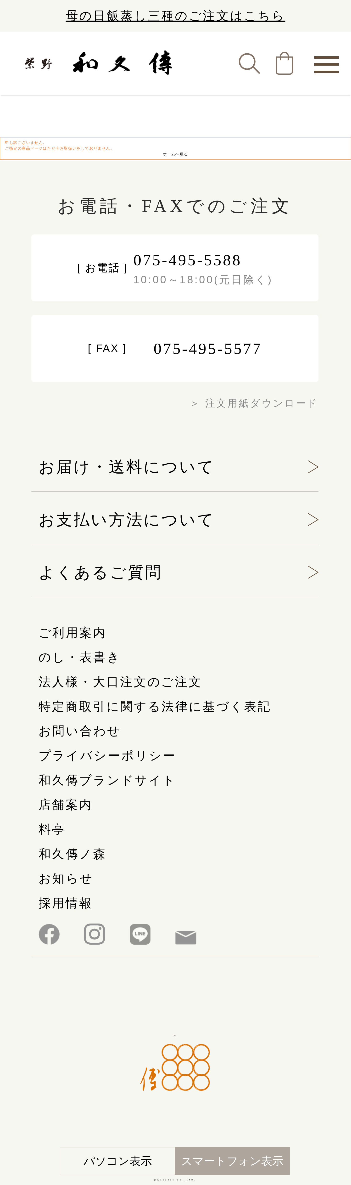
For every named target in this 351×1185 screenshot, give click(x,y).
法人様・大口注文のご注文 (120, 682)
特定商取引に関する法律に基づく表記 (155, 706)
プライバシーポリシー (108, 755)
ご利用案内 (73, 633)
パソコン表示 (118, 1161)
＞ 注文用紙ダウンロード (254, 403)
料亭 (52, 829)
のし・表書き (80, 657)
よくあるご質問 (100, 572)
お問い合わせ (80, 731)
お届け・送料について (127, 467)
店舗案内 (66, 804)
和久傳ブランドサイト (107, 780)
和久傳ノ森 (73, 854)
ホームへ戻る (175, 154)
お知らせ (66, 878)
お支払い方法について (127, 519)
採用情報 (66, 903)
